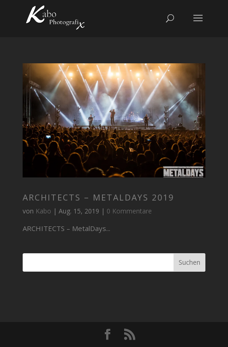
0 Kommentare (129, 211)
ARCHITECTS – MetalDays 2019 (98, 197)
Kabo (43, 211)
